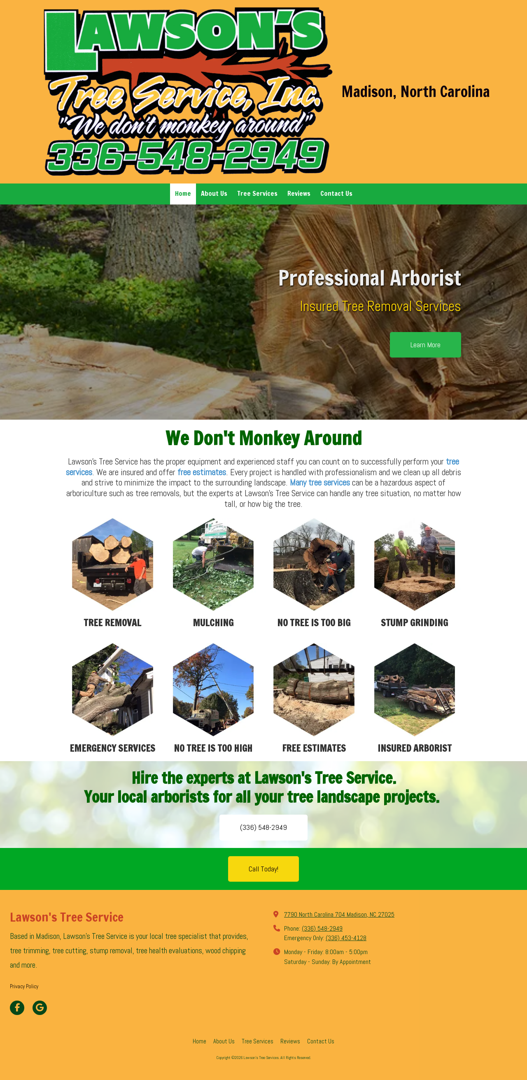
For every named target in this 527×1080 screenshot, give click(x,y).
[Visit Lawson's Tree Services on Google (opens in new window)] (40, 1008)
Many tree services (321, 482)
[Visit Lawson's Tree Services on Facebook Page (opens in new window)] (17, 1008)
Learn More (425, 344)
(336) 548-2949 (263, 827)
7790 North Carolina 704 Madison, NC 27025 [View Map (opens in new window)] (339, 914)
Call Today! (263, 868)
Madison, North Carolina (415, 91)
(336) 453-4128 (346, 938)
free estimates (201, 472)
